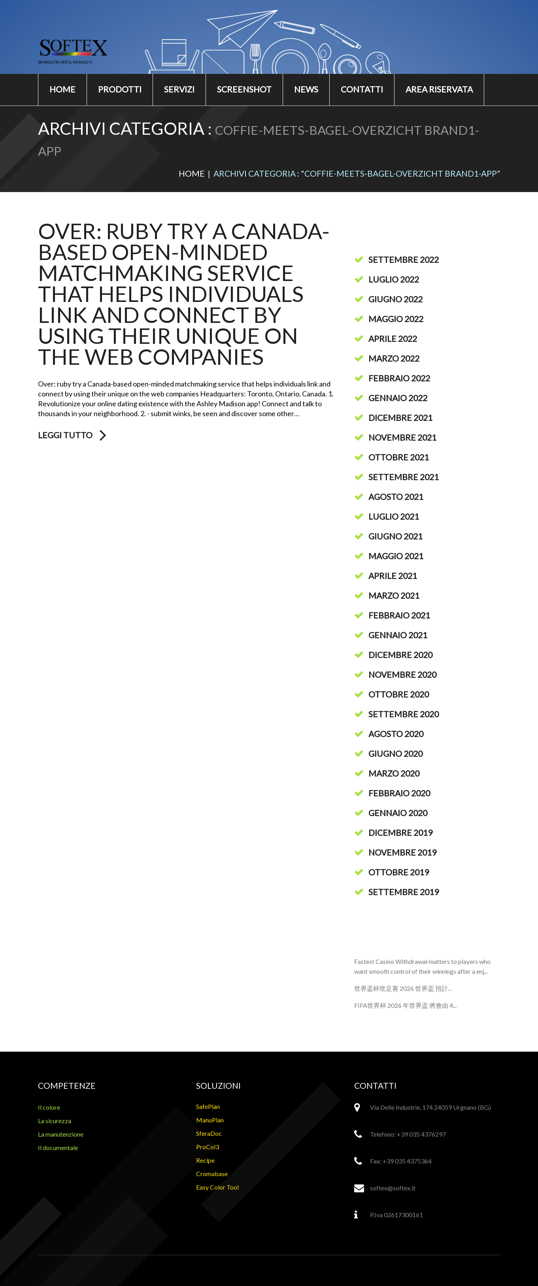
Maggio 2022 (395, 319)
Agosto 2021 (395, 497)
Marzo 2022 (393, 358)
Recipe (205, 1160)
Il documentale (58, 1147)
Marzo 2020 (393, 773)
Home (62, 89)
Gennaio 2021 (397, 635)
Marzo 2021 (393, 595)
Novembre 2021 (402, 437)
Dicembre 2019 (400, 832)
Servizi (179, 89)
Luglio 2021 (393, 516)
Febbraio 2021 (399, 615)
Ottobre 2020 (398, 694)
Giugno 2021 (395, 536)
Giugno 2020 (395, 753)
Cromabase (212, 1173)
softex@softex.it (392, 1188)
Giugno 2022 (395, 299)
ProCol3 (207, 1146)
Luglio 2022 (393, 279)
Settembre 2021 (403, 477)
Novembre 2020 (402, 674)
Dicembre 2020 (400, 655)
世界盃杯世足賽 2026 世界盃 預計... (402, 988)
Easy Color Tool (217, 1187)
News (306, 89)
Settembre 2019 (403, 892)
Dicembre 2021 (400, 417)
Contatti (362, 89)
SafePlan (208, 1106)
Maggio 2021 (395, 556)
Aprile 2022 (392, 338)
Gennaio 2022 (397, 398)
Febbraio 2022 (399, 378)
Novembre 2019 (402, 852)
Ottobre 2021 (398, 457)
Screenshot (244, 89)
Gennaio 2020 (397, 813)
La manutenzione (60, 1134)
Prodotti (120, 89)
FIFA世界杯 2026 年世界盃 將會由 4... (405, 1005)
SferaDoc (209, 1133)
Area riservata (439, 89)
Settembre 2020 (403, 714)
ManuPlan (210, 1120)
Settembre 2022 (403, 259)
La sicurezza (54, 1120)
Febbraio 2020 (399, 793)
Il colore (49, 1107)
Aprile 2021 (392, 576)
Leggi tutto (65, 435)
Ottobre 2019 (398, 872)
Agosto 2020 (395, 734)
